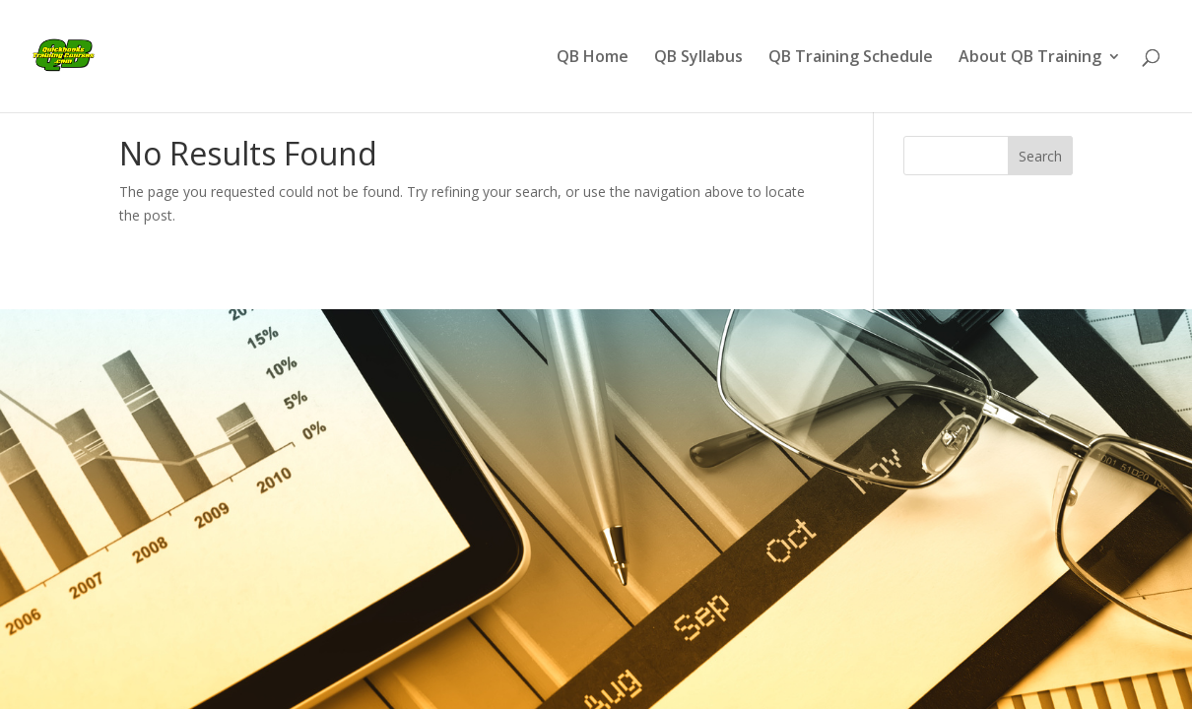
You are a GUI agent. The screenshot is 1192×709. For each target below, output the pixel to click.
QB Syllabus (698, 58)
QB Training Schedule (850, 58)
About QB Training (1030, 58)
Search (1040, 156)
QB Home (593, 58)
